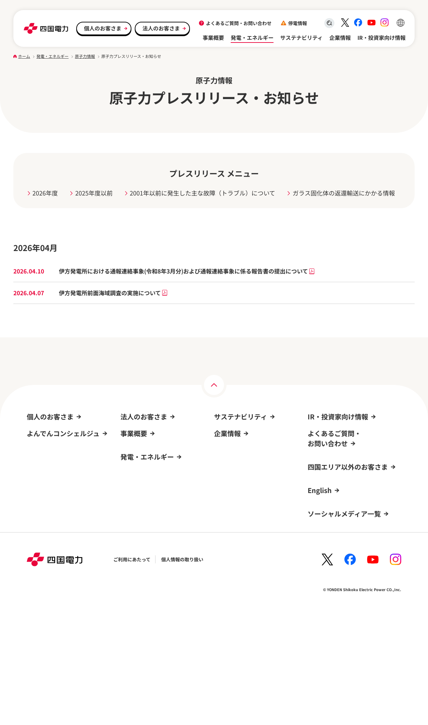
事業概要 (213, 37)
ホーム (24, 56)
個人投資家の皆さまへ (331, 509)
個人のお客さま (102, 28)
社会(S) (222, 458)
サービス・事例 (136, 458)
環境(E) (222, 445)
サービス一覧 (41, 484)
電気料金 (36, 445)
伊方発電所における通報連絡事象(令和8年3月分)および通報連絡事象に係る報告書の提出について (187, 271)
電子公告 (223, 586)
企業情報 (340, 37)
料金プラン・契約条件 (143, 432)
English (320, 589)
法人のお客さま (161, 28)
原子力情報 (85, 56)
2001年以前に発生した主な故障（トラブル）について (202, 192)
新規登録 (36, 586)
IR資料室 (317, 445)
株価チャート (324, 496)
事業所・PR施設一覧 (236, 548)
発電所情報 (132, 571)
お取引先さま (134, 484)
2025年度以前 (94, 192)
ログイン (38, 573)
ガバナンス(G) (229, 471)
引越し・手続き (43, 432)
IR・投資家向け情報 (381, 37)
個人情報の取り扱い (182, 670)
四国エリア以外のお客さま (348, 565)
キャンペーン (41, 496)
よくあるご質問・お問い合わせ (239, 23)
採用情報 (223, 535)
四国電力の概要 (230, 522)
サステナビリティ (301, 37)
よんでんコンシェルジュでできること (66, 612)
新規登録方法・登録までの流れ (59, 625)
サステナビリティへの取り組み (246, 432)
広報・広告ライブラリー (239, 573)
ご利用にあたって (131, 670)
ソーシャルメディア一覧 (344, 612)
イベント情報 (43, 509)
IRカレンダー (322, 484)
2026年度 (45, 192)
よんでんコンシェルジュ (52, 458)
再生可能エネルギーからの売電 (59, 522)
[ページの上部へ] (214, 385)
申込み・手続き (136, 445)
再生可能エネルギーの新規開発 (153, 584)
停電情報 (297, 23)
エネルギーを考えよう (143, 597)
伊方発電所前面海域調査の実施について (113, 293)
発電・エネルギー (252, 37)
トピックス (225, 484)
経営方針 (317, 432)
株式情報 (317, 458)
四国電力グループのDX (238, 561)
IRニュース (319, 471)
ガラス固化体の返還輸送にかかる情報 (344, 192)
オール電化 (41, 471)
